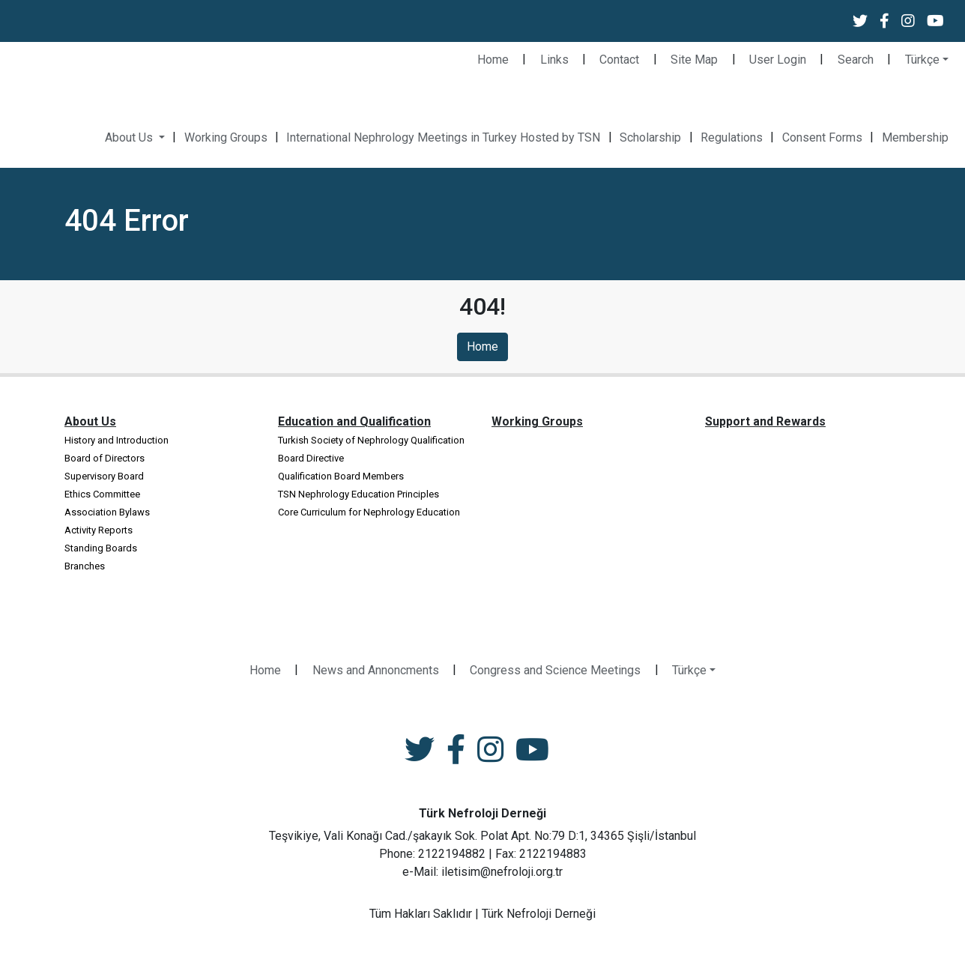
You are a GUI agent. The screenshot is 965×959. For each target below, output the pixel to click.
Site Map (694, 59)
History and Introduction (116, 440)
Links (554, 59)
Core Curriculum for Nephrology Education (369, 512)
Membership (915, 137)
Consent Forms (822, 137)
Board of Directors (104, 458)
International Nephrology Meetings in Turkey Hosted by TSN (443, 137)
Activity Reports (98, 530)
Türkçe (922, 59)
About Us (130, 137)
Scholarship (650, 137)
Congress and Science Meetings (555, 670)
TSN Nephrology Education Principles (358, 494)
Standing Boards (100, 548)
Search (856, 59)
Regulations (732, 137)
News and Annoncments (375, 670)
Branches (84, 566)
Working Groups (225, 137)
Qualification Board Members (341, 476)
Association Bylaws (107, 512)
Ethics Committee (102, 494)
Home (493, 59)
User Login (777, 59)
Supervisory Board (104, 476)
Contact (619, 59)
